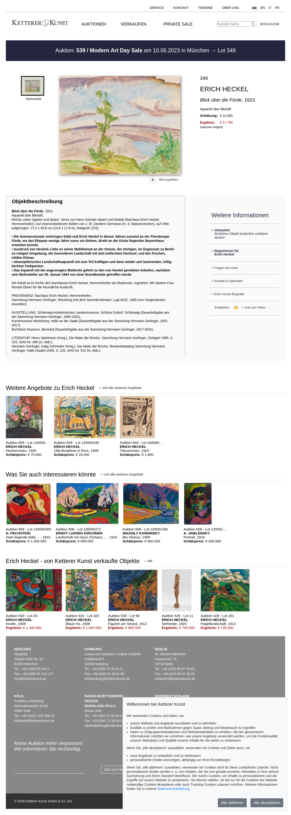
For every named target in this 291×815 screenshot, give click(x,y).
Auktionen (93, 24)
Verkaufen (133, 24)
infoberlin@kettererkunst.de (175, 679)
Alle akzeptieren (266, 803)
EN (263, 8)
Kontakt (181, 8)
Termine (205, 8)
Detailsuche (269, 24)
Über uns (230, 8)
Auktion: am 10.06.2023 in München (133, 50)
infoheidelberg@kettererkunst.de (108, 725)
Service (157, 8)
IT (269, 8)
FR (277, 8)
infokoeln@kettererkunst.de (34, 721)
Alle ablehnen (232, 803)
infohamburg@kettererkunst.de (107, 679)
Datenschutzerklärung (173, 789)
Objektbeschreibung (37, 201)
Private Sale (178, 24)
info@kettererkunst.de (30, 679)
